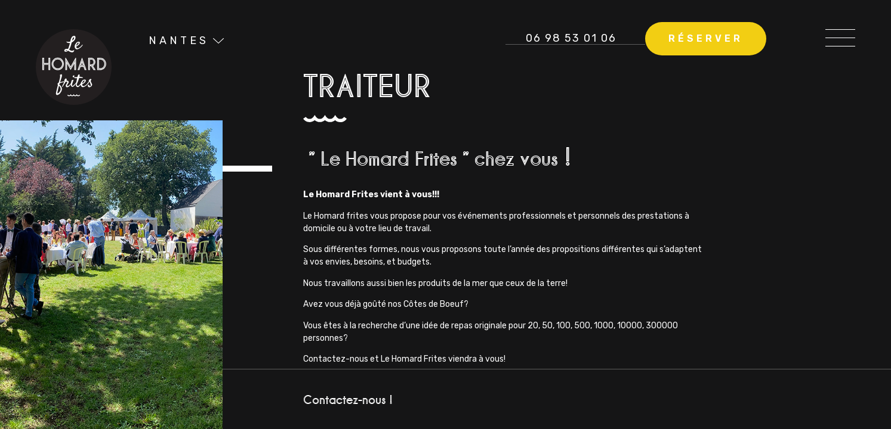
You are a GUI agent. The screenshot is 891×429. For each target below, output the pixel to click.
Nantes (179, 40)
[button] (705, 39)
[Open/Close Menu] (840, 34)
